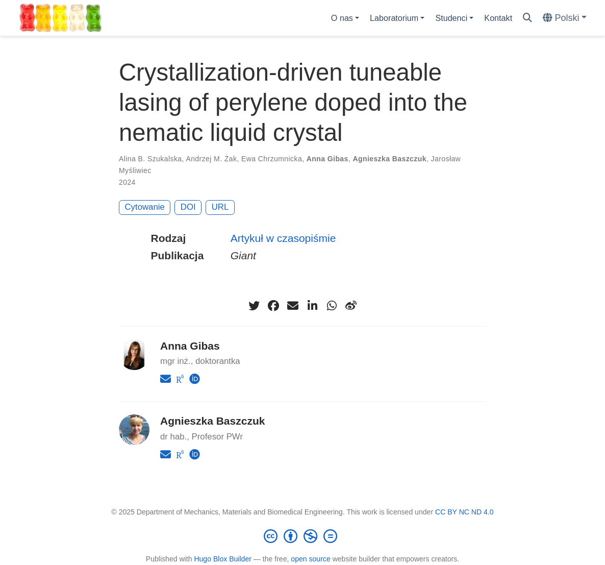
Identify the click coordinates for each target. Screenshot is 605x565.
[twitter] (254, 305)
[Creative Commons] (302, 536)
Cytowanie (145, 207)
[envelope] (292, 305)
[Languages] (565, 18)
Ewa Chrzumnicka (271, 159)
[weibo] (351, 305)
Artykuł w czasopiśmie (283, 238)
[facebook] (273, 305)
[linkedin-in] (312, 305)
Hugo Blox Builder (222, 559)
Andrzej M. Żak (211, 159)
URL (220, 207)
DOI (188, 207)
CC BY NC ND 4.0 (464, 512)
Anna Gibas (327, 159)
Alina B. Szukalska (150, 159)
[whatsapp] (331, 305)
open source (310, 559)
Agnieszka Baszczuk (389, 159)
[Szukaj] (527, 18)
